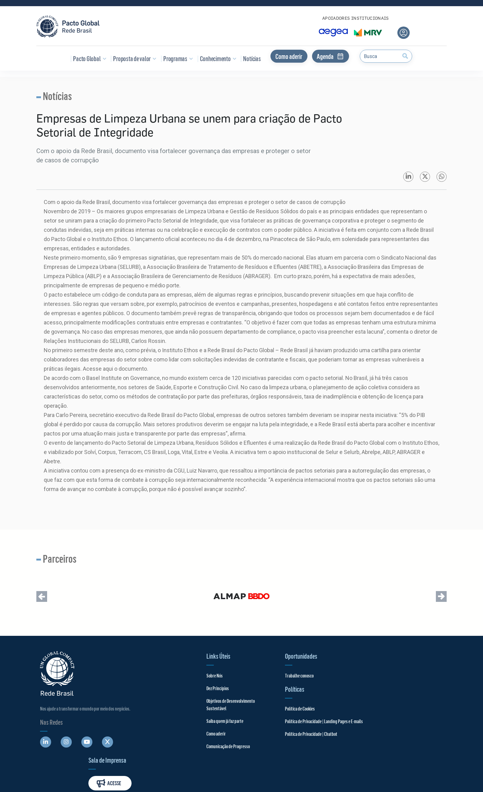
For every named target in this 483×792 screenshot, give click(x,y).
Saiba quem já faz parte (211, 732)
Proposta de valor (133, 58)
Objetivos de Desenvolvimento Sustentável (207, 712)
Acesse (419, 683)
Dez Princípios (204, 692)
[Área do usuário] (403, 33)
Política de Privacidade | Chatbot (280, 737)
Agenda (330, 56)
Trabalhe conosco (268, 679)
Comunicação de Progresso (215, 757)
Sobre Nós (201, 679)
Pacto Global (88, 58)
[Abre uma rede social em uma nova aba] (45, 745)
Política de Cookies (269, 712)
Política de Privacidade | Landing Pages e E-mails (293, 725)
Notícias (251, 58)
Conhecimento (217, 58)
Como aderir (288, 56)
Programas (177, 58)
